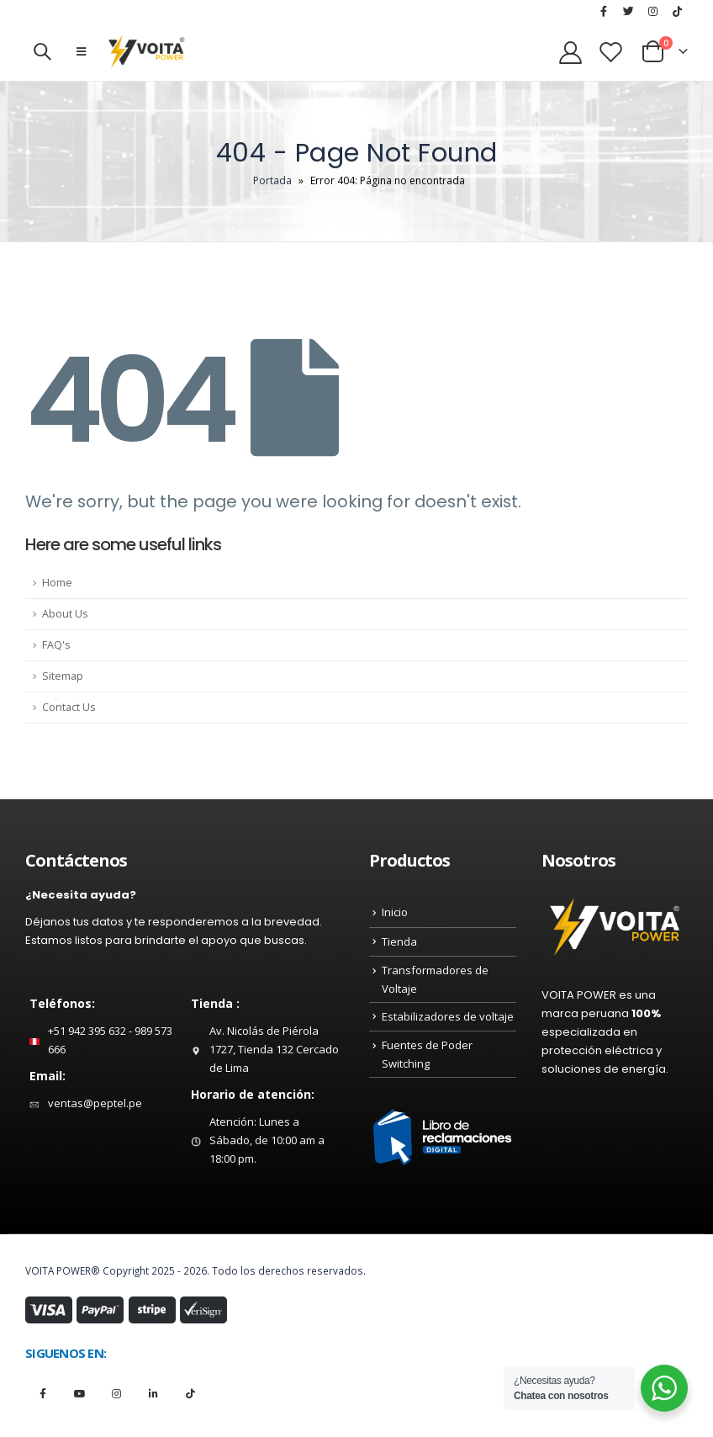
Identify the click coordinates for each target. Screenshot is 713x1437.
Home (57, 582)
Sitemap (62, 676)
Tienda (399, 941)
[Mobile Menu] (81, 51)
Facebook (42, 1392)
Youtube (79, 1392)
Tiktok (190, 1392)
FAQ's (56, 645)
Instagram (116, 1392)
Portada (272, 180)
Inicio (395, 912)
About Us (65, 614)
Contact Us (69, 707)
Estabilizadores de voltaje (448, 1016)
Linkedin (153, 1392)
